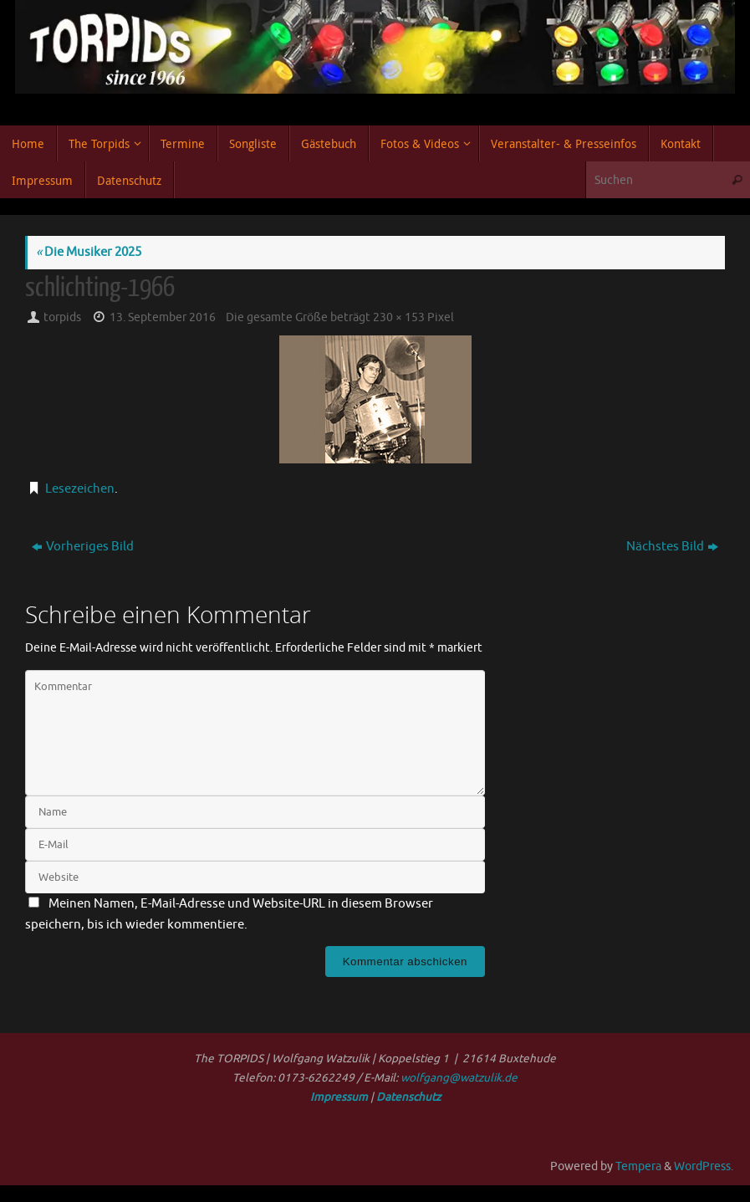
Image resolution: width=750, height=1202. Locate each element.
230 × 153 (399, 317)
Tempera (638, 1166)
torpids (62, 317)
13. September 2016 (163, 317)
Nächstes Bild (672, 547)
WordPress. (703, 1166)
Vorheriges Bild (83, 547)
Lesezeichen (80, 489)
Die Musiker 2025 (88, 252)
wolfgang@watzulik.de (459, 1078)
